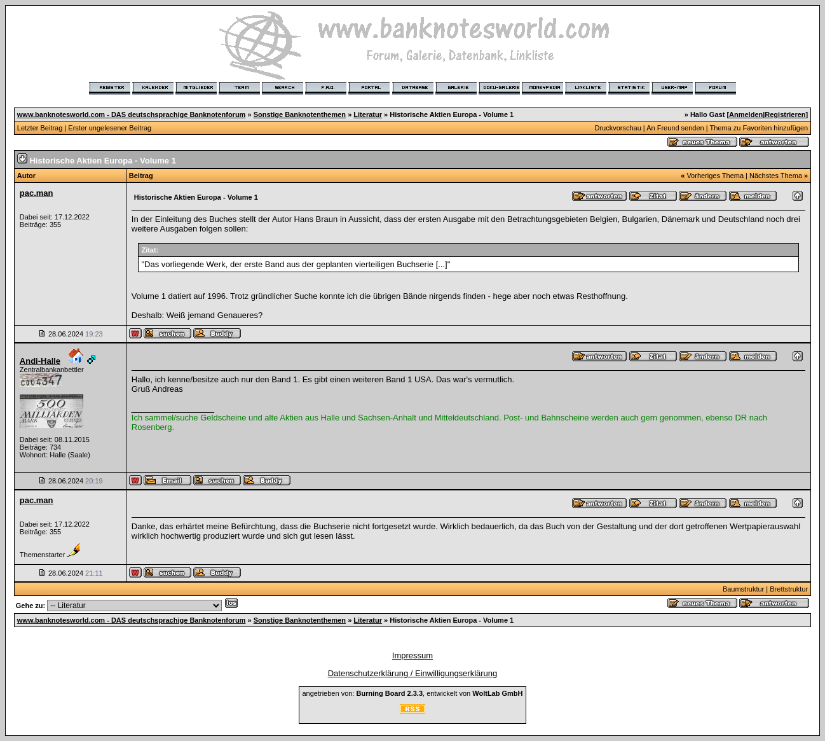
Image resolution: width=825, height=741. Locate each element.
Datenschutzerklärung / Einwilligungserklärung (413, 673)
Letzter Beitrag (40, 128)
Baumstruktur (743, 589)
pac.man (36, 193)
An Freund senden (675, 128)
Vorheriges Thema (715, 175)
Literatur (367, 114)
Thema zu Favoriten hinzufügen (758, 128)
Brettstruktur (789, 589)
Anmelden (746, 114)
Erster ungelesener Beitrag (109, 128)
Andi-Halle (40, 361)
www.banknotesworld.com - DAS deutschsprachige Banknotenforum (131, 114)
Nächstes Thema (775, 175)
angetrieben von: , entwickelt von (412, 693)
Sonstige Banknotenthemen (300, 114)
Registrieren (785, 114)
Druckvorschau (617, 128)
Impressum (412, 655)
